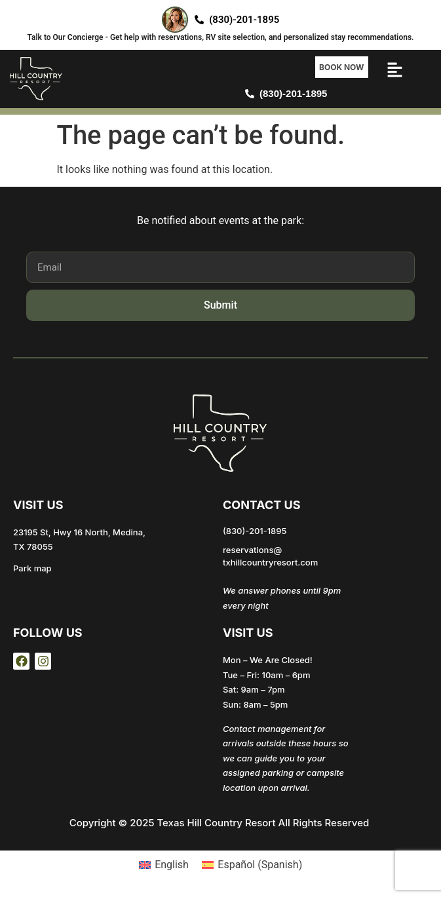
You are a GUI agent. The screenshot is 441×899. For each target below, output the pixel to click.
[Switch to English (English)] (163, 865)
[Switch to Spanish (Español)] (252, 865)
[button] (395, 71)
